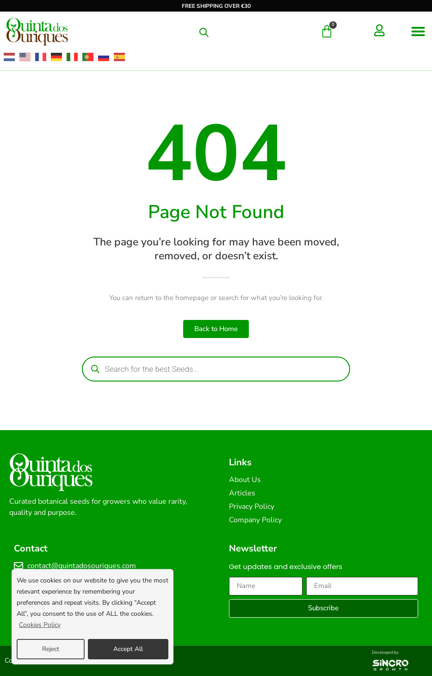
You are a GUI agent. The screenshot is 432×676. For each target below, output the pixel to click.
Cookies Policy (40, 625)
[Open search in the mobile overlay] (204, 32)
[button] (418, 31)
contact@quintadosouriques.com (81, 566)
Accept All (128, 649)
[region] (92, 617)
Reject (50, 649)
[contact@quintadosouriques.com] (18, 565)
